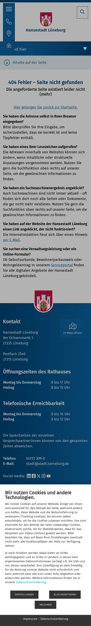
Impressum (30, 619)
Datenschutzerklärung (31, 582)
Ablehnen (45, 604)
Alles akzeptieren (65, 594)
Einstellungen (24, 594)
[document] (45, 540)
